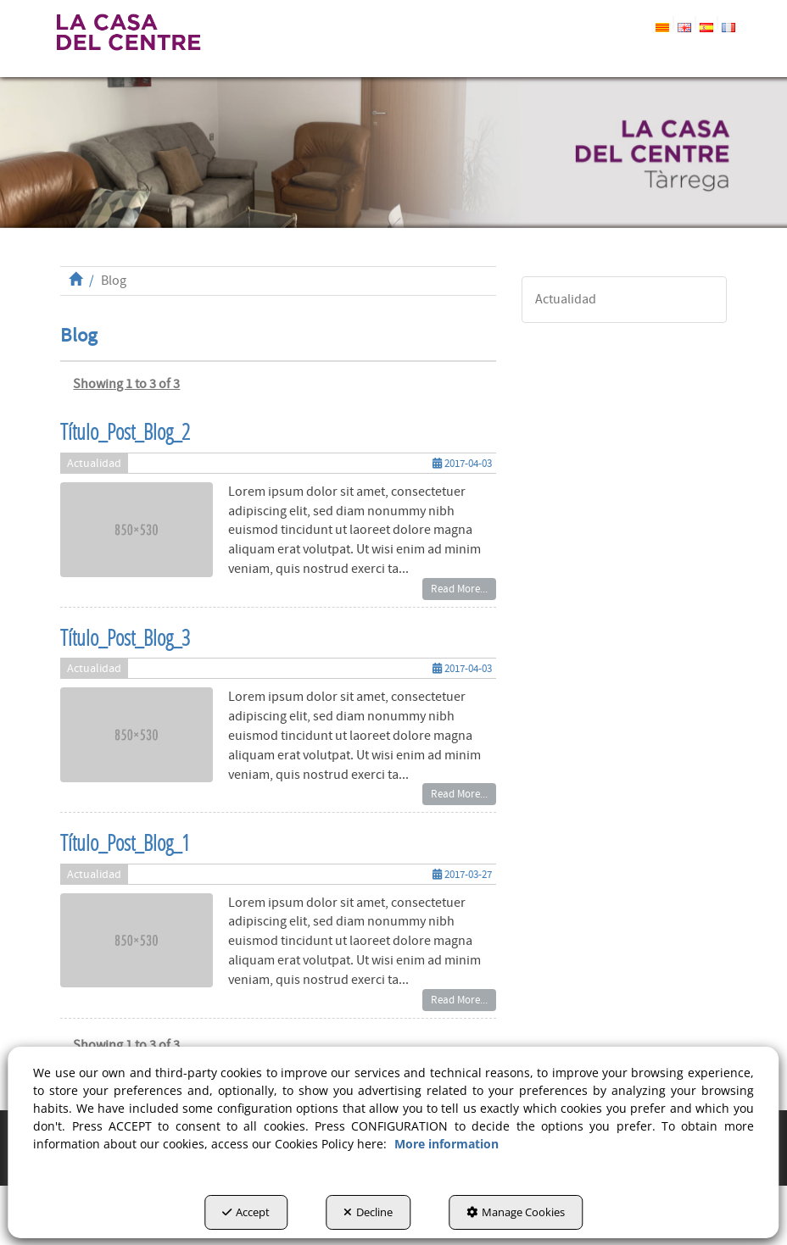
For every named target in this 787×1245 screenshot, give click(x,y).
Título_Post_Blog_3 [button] (125, 638)
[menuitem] (678, 24)
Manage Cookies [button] (515, 1212)
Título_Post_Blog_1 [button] (125, 843)
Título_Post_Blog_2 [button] (125, 432)
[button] (128, 32)
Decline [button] (368, 1212)
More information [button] (446, 1144)
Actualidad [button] (94, 463)
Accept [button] (246, 1212)
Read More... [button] (459, 589)
